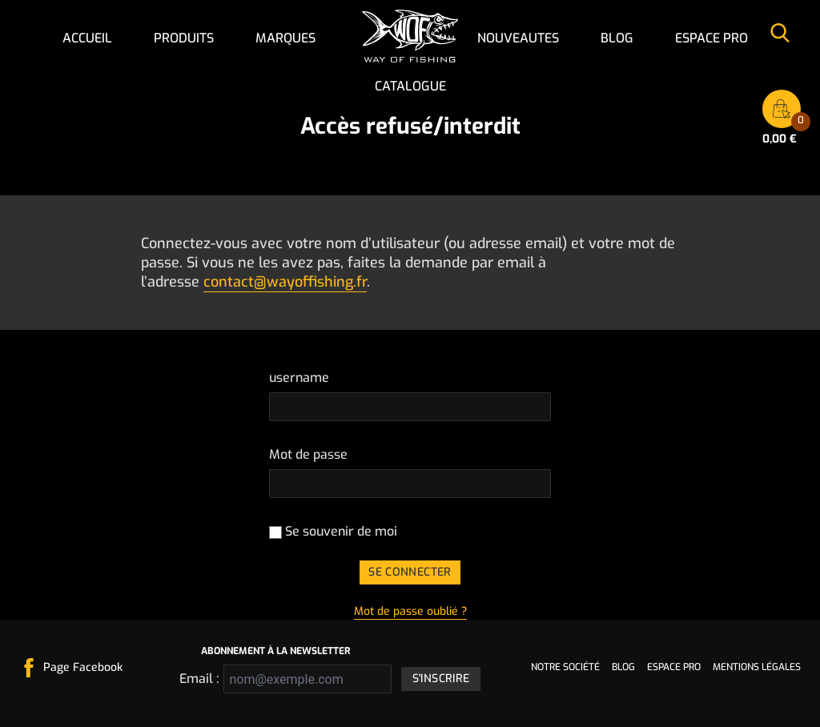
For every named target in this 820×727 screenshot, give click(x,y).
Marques (285, 38)
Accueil (87, 38)
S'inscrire (441, 678)
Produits (184, 38)
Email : (196, 678)
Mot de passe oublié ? (410, 611)
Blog (617, 38)
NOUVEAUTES (518, 38)
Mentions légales (757, 667)
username (299, 377)
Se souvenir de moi (333, 531)
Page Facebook (83, 667)
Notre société (565, 667)
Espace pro (711, 38)
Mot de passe (308, 454)
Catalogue (410, 86)
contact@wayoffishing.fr (285, 281)
